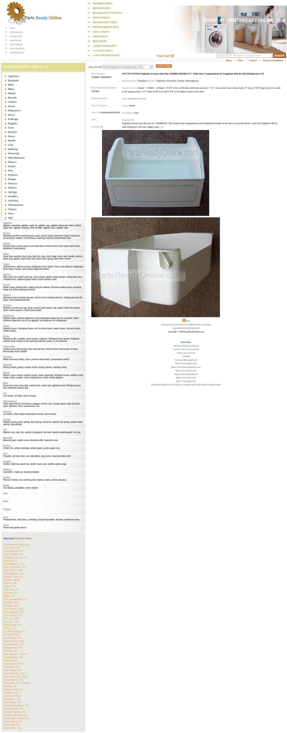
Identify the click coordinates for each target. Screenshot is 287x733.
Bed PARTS (100, 41)
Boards (12, 97)
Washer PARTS (103, 3)
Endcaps (13, 119)
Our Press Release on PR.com (186, 346)
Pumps (12, 179)
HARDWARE (16, 40)
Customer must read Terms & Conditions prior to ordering (186, 324)
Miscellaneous (16, 157)
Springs (12, 192)
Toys (11, 213)
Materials (13, 153)
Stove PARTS (101, 17)
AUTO (12, 28)
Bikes (11, 89)
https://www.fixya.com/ (186, 377)
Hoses (11, 136)
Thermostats (15, 204)
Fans (11, 127)
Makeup (13, 149)
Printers (13, 174)
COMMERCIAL (17, 52)
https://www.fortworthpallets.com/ (186, 367)
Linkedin (186, 356)
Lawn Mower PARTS (106, 55)
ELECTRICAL (16, 44)
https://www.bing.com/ (186, 381)
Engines (12, 123)
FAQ (240, 60)
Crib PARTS (100, 36)
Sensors (12, 183)
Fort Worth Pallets (23, 538)
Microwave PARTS (105, 22)
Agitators (13, 76)
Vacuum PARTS (103, 50)
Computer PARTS (104, 45)
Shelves (12, 187)
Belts (11, 84)
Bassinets (13, 80)
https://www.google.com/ (186, 363)
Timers (12, 209)
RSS (188, 321)
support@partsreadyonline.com (186, 328)
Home (229, 60)
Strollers (13, 196)
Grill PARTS (101, 31)
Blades (12, 93)
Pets (10, 170)
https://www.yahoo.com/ (186, 370)
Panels (12, 166)
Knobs (12, 140)
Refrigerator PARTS (107, 12)
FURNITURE (16, 36)
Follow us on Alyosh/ (186, 353)
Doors (11, 114)
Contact (253, 60)
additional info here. (137, 98)
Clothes (12, 101)
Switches (13, 200)
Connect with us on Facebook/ (186, 349)
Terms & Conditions (273, 60)
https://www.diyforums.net (185, 374)
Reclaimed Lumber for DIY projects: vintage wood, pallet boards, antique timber (186, 384)
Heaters (12, 131)
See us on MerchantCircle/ (186, 360)
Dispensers (14, 110)
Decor (11, 106)
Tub (10, 217)
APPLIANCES (16, 32)
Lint (10, 144)
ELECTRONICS (17, 48)
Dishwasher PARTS (106, 27)
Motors (12, 162)
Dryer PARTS (101, 8)
